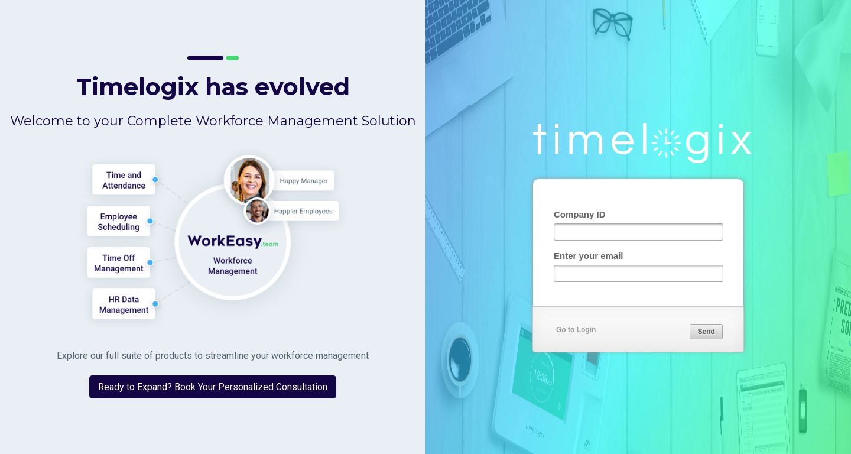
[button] (706, 331)
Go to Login (576, 330)
